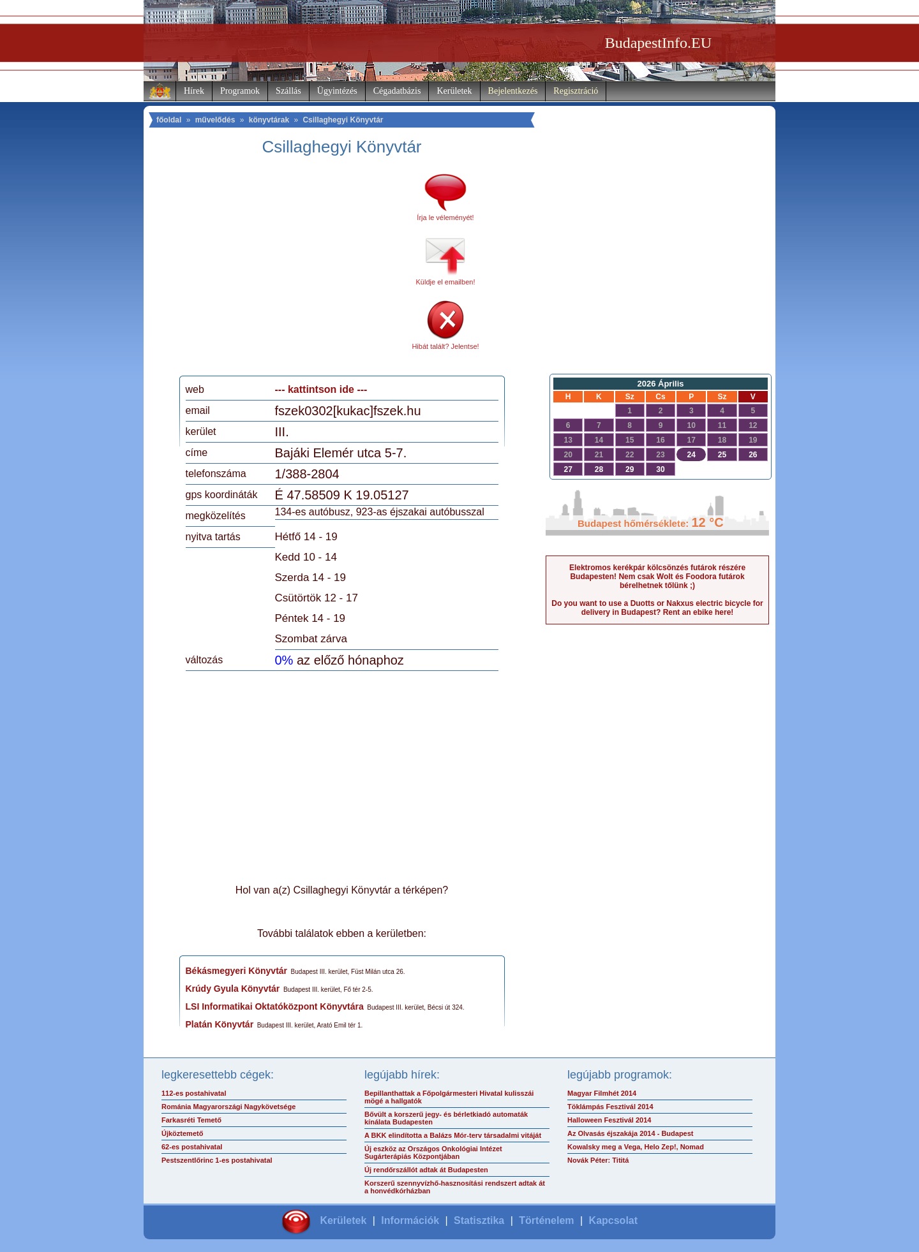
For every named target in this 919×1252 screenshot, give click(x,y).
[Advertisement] (292, 270)
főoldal (168, 119)
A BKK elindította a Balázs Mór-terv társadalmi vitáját (452, 1135)
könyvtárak (269, 119)
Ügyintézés (337, 91)
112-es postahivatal (194, 1093)
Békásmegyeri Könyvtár (237, 971)
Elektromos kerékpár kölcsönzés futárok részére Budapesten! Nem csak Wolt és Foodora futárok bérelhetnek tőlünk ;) (657, 576)
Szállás (288, 91)
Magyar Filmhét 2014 (601, 1093)
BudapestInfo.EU (658, 42)
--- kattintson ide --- (321, 389)
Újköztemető (182, 1133)
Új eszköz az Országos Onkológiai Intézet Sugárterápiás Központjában (433, 1152)
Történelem (546, 1220)
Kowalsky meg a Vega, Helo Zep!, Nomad (635, 1147)
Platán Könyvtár (220, 1024)
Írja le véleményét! (445, 217)
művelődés (215, 119)
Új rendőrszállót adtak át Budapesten (426, 1170)
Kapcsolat (613, 1220)
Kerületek (454, 91)
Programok (240, 91)
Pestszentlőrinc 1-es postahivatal (217, 1160)
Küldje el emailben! (445, 282)
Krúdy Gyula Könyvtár (233, 988)
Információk (410, 1220)
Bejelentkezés (513, 91)
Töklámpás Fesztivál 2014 (610, 1106)
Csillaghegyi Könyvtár (343, 119)
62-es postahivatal (191, 1147)
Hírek (194, 91)
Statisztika (479, 1220)
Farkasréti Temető (191, 1120)
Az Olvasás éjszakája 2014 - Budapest (630, 1133)
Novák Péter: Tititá (598, 1160)
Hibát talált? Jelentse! (445, 346)
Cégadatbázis (397, 91)
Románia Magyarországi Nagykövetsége (228, 1106)
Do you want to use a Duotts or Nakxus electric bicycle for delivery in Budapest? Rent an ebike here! (657, 608)
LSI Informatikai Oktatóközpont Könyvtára (275, 1006)
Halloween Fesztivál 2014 (609, 1120)
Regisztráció (575, 91)
